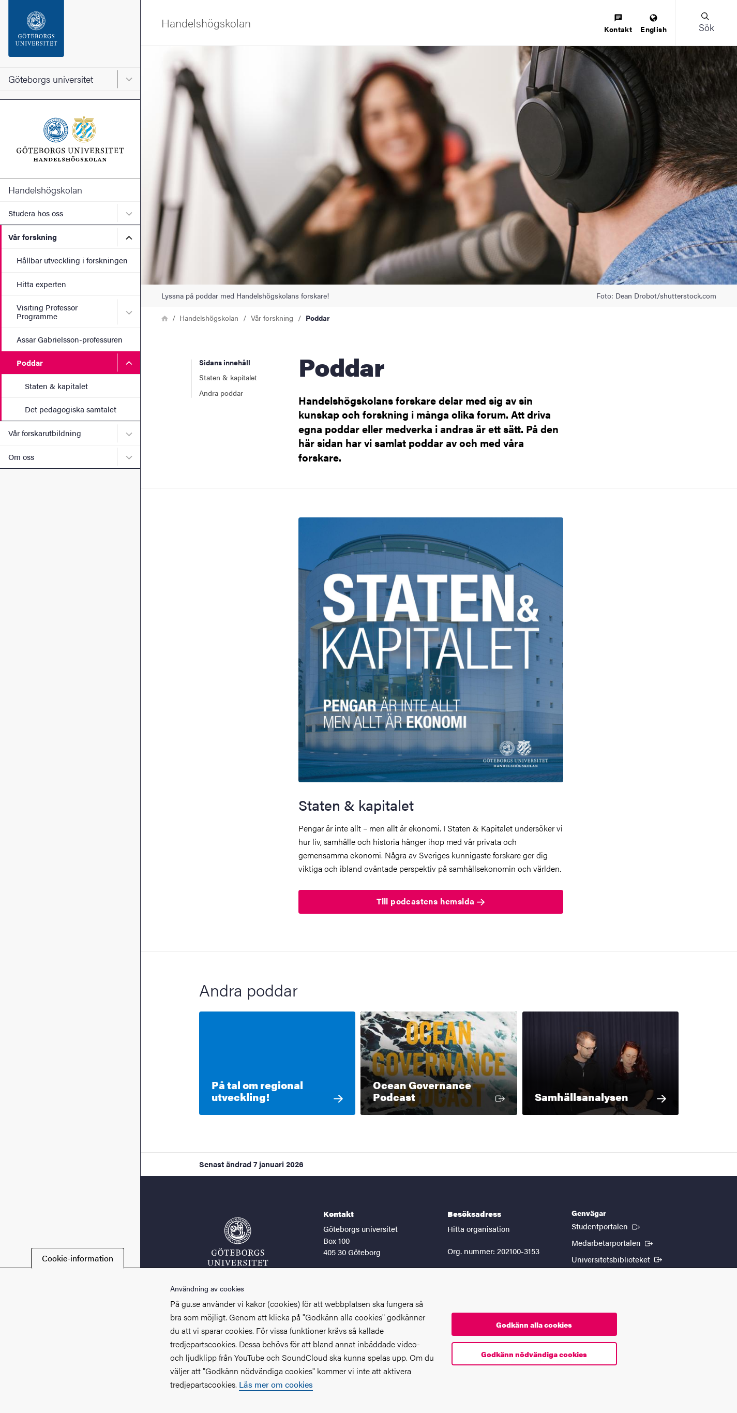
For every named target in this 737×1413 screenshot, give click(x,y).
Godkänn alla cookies (534, 1324)
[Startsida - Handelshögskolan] (70, 139)
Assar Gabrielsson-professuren (70, 339)
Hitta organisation (478, 1228)
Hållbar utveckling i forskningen (72, 260)
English (653, 24)
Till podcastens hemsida (431, 901)
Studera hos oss (35, 212)
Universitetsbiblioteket (617, 1259)
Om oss (21, 456)
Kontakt (618, 24)
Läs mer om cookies (276, 1384)
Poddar (30, 362)
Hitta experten (41, 283)
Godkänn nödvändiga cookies (534, 1354)
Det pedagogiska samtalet (70, 409)
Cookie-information (77, 1258)
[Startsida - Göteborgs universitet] (70, 33)
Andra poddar (221, 393)
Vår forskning (32, 236)
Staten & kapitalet (56, 385)
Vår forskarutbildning (44, 432)
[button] (706, 23)
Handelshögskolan (45, 189)
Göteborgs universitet (50, 78)
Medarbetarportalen (613, 1242)
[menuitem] (618, 24)
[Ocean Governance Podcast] (438, 1063)
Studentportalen (606, 1225)
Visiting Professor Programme (47, 311)
